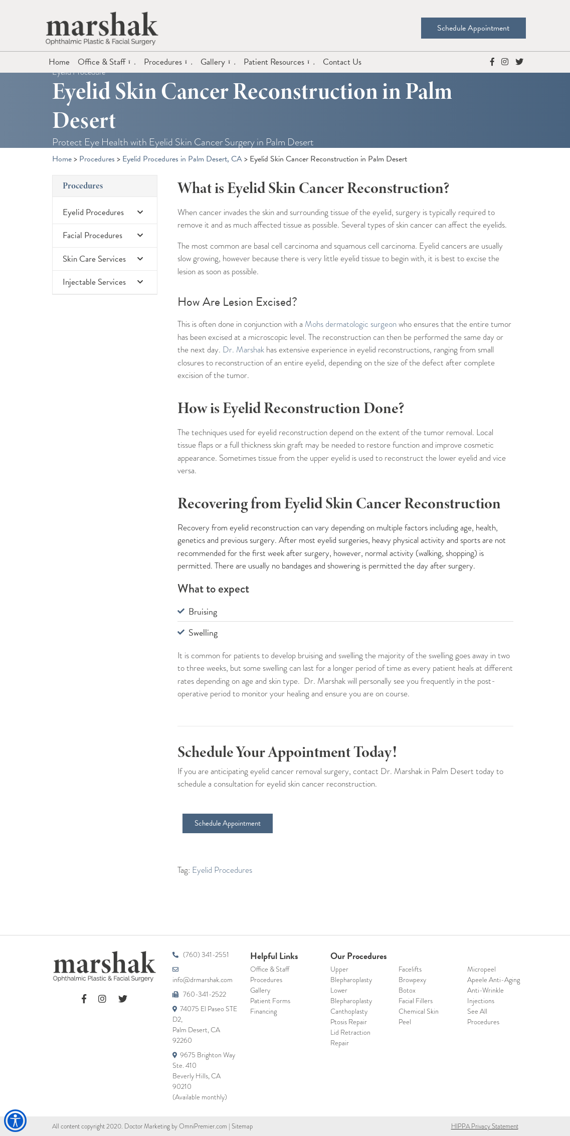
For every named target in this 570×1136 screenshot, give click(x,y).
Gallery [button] (214, 62)
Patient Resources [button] (275, 62)
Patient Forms (270, 1001)
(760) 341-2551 (200, 955)
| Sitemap (240, 1126)
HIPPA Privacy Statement (484, 1126)
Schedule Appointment (470, 28)
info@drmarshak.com (202, 976)
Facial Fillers (416, 1001)
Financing (263, 1011)
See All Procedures (483, 1016)
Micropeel (481, 969)
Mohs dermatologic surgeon (351, 324)
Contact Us (342, 62)
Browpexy (412, 980)
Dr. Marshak (243, 349)
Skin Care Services (105, 259)
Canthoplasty (348, 1011)
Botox (407, 990)
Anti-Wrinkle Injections (485, 995)
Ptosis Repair (348, 1022)
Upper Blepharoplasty (351, 974)
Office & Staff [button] (102, 62)
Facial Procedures (105, 235)
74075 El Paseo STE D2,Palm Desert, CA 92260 (204, 1024)
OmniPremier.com (203, 1126)
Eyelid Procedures (105, 212)
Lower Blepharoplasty (351, 995)
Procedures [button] (164, 62)
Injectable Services (105, 282)
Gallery (260, 990)
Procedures (83, 185)
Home (59, 62)
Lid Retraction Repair (350, 1037)
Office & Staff (269, 969)
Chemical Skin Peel (419, 1016)
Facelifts (410, 969)
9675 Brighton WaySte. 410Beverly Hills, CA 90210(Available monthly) (203, 1076)
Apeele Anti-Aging (493, 980)
